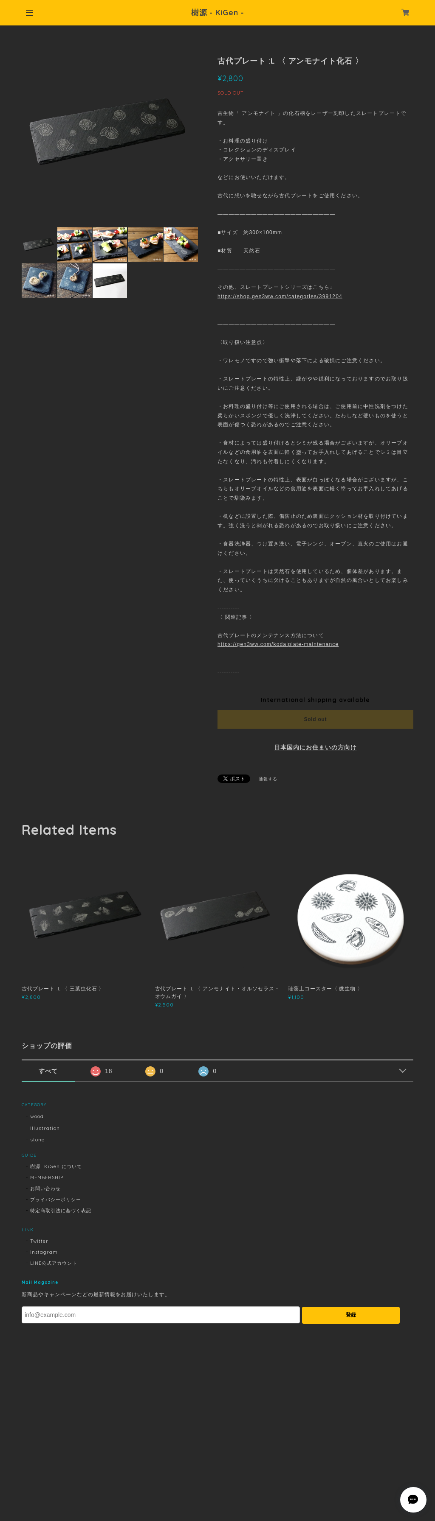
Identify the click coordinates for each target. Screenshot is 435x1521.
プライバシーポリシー (55, 1199)
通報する (268, 779)
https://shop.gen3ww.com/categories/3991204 (280, 296)
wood (37, 1116)
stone (37, 1139)
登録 (351, 1315)
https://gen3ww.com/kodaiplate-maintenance (278, 644)
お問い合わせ (45, 1188)
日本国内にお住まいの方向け (315, 747)
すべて (48, 1071)
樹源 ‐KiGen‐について (56, 1166)
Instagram (44, 1252)
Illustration (45, 1128)
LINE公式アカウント (53, 1263)
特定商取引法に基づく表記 (60, 1210)
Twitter (39, 1241)
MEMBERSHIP (46, 1177)
